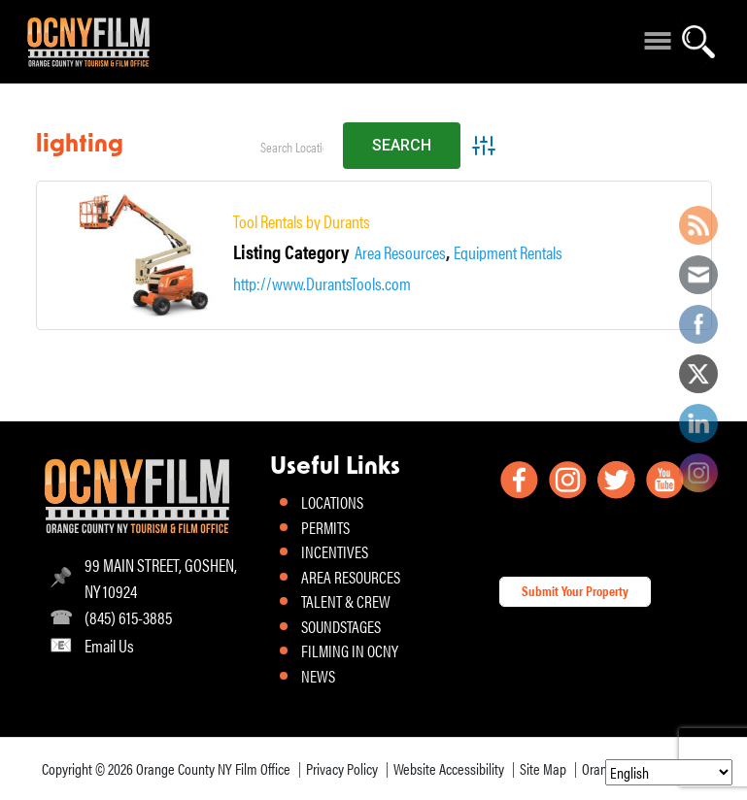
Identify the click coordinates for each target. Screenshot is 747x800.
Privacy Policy (342, 768)
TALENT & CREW (345, 601)
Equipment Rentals (508, 252)
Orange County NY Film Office (213, 768)
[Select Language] (668, 772)
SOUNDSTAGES (341, 626)
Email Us (109, 645)
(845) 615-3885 (128, 617)
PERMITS (325, 527)
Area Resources (400, 252)
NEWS (318, 675)
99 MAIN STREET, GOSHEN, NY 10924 (161, 577)
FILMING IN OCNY (349, 650)
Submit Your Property (575, 590)
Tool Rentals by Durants (301, 221)
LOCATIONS (332, 502)
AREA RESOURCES (350, 576)
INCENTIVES (334, 551)
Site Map (543, 768)
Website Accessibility (448, 768)
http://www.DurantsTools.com (322, 283)
